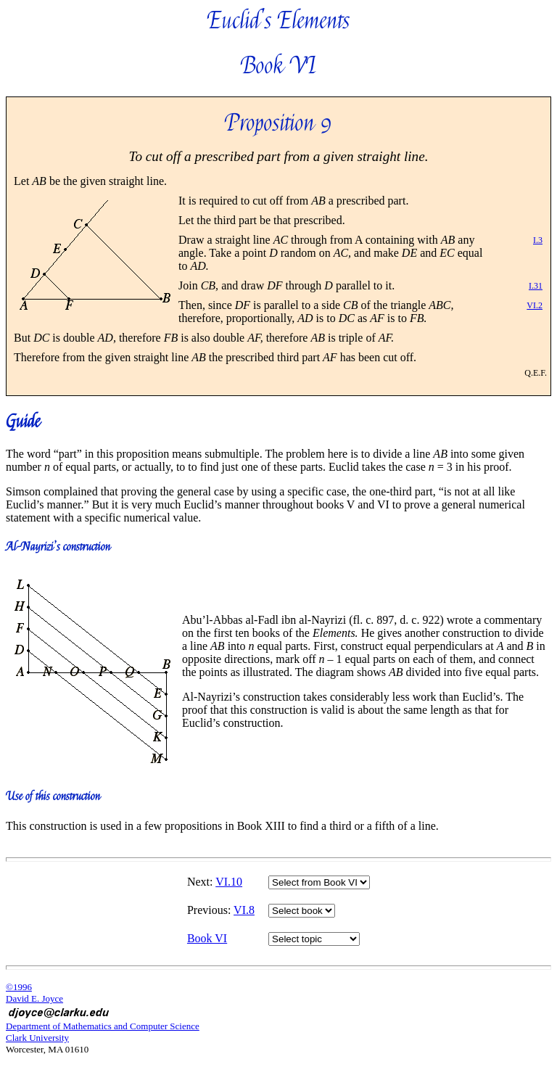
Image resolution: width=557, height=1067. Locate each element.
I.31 (535, 286)
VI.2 (534, 305)
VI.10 (228, 882)
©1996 (19, 986)
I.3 (537, 240)
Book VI (207, 938)
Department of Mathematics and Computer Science (102, 1026)
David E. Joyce (34, 998)
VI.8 (244, 910)
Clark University (37, 1037)
